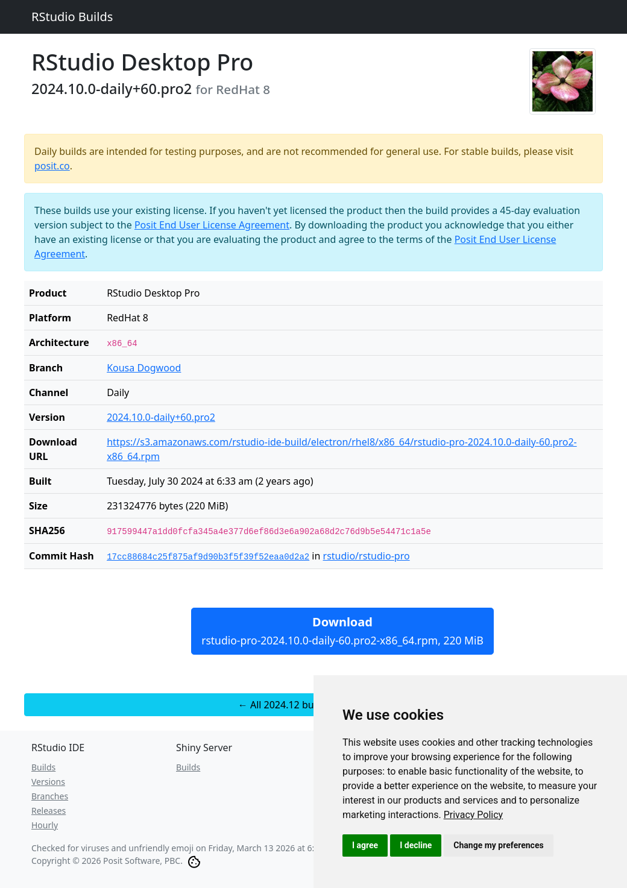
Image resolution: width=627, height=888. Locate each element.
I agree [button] (365, 845)
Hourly (44, 825)
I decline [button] (416, 845)
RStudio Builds (72, 16)
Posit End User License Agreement (211, 224)
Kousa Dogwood (144, 367)
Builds (43, 767)
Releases (48, 810)
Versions (48, 781)
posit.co (52, 165)
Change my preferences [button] (498, 845)
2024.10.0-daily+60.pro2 (161, 417)
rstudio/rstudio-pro (366, 555)
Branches (49, 796)
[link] (473, 814)
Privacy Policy (473, 814)
